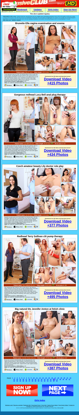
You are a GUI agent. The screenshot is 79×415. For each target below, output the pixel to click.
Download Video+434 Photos (57, 152)
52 (44, 381)
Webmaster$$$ (60, 407)
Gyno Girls (43, 405)
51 (41, 381)
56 (57, 381)
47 (29, 381)
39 (63, 379)
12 (40, 378)
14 (46, 378)
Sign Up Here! (70, 9)
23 (14, 379)
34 (47, 379)
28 (29, 379)
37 (57, 379)
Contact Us (71, 405)
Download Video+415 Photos (57, 81)
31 (38, 379)
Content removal (47, 407)
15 (49, 378)
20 (64, 378)
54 (50, 381)
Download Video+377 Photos (57, 223)
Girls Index (53, 9)
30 (35, 379)
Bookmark (22, 9)
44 (20, 381)
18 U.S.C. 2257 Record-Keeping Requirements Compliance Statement (29, 407)
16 (52, 378)
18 (58, 378)
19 (61, 378)
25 (20, 379)
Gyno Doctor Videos (63, 405)
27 (26, 379)
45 (23, 381)
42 (14, 381)
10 (34, 378)
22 (70, 378)
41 (69, 379)
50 (38, 381)
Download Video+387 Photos (57, 366)
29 (32, 379)
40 (66, 379)
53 (47, 381)
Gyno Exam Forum (36, 405)
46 (26, 381)
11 (37, 378)
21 (67, 378)
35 (50, 379)
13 (43, 378)
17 (55, 378)
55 (54, 381)
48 (32, 381)
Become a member (18, 405)
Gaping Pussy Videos (52, 405)
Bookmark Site (27, 405)
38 (60, 379)
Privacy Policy (54, 407)
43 (17, 381)
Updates (38, 9)
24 (17, 379)
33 (44, 379)
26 (23, 379)
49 (35, 381)
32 (41, 379)
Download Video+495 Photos (57, 295)
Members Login (9, 405)
